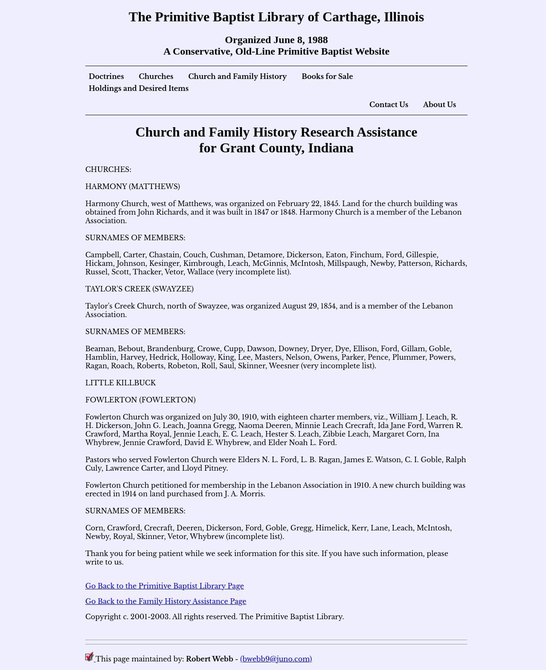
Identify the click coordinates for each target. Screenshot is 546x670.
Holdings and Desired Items (139, 88)
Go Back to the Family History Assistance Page (165, 601)
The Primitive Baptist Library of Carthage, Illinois (276, 16)
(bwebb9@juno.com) (276, 659)
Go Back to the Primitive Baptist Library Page (164, 586)
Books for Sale (327, 76)
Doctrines (106, 76)
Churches (156, 76)
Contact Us (388, 104)
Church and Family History (237, 76)
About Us (439, 104)
